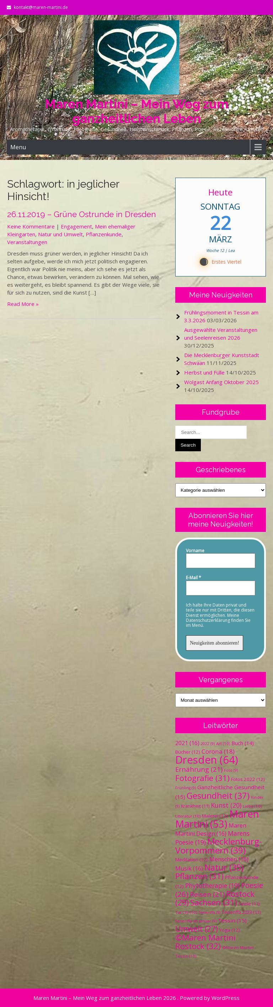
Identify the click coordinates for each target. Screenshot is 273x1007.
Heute (221, 192)
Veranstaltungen (27, 242)
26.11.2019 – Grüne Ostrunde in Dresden (81, 214)
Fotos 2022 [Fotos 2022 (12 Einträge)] (248, 779)
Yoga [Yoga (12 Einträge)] (229, 930)
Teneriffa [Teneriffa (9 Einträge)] (209, 912)
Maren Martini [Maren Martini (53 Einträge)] (217, 818)
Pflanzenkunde (104, 234)
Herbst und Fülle (204, 372)
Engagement (76, 226)
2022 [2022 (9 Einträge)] (208, 743)
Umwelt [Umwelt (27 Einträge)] (196, 929)
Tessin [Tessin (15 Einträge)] (232, 920)
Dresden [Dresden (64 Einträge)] (206, 760)
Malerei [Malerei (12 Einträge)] (215, 816)
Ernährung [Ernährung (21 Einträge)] (199, 769)
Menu (18, 147)
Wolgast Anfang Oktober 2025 (221, 382)
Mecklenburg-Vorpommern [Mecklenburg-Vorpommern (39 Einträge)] (218, 845)
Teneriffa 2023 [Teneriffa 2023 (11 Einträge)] (241, 912)
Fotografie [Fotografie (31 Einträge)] (202, 777)
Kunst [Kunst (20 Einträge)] (226, 805)
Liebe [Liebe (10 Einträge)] (252, 806)
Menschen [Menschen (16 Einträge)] (228, 859)
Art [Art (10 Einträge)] (223, 743)
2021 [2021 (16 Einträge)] (187, 743)
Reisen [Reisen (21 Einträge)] (207, 894)
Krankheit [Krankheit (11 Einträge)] (195, 806)
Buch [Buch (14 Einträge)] (242, 743)
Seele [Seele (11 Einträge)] (249, 904)
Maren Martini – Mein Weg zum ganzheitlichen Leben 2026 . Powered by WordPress (136, 997)
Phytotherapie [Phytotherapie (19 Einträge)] (212, 885)
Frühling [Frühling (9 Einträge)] (185, 787)
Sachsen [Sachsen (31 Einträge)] (213, 902)
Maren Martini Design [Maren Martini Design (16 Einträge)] (210, 830)
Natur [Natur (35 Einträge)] (223, 867)
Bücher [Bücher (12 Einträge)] (187, 752)
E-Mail (193, 577)
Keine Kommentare (31, 226)
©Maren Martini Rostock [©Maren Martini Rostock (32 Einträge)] (205, 942)
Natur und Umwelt (60, 234)
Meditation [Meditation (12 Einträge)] (191, 859)
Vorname (195, 550)
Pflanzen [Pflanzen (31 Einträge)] (199, 876)
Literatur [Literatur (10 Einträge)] (187, 816)
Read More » (23, 303)
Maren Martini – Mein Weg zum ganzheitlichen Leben (137, 111)
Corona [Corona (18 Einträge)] (218, 751)
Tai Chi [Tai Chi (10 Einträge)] (186, 912)
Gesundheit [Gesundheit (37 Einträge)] (218, 795)
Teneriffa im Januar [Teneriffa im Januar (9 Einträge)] (195, 921)
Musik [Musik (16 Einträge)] (189, 868)
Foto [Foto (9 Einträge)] (231, 770)
